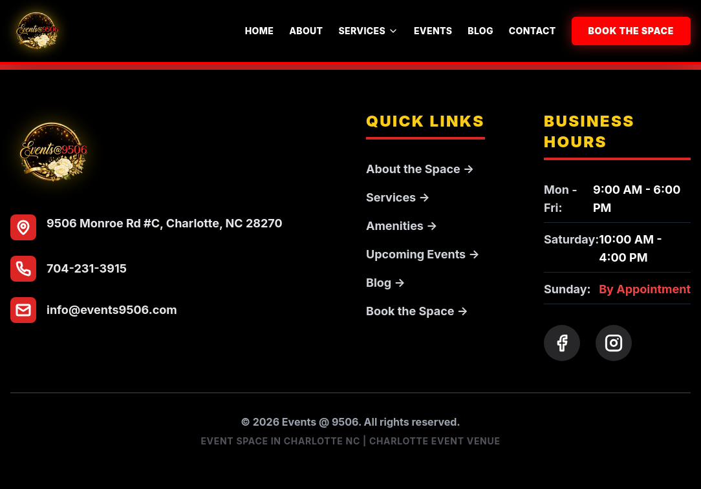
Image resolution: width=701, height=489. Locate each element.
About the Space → (420, 169)
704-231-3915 (87, 268)
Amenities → (401, 226)
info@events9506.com (112, 310)
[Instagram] (614, 343)
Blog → (385, 282)
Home (259, 30)
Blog (480, 30)
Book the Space (631, 30)
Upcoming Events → (423, 254)
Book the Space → (417, 311)
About (306, 30)
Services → (398, 197)
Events (433, 30)
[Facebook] (562, 343)
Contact (532, 30)
